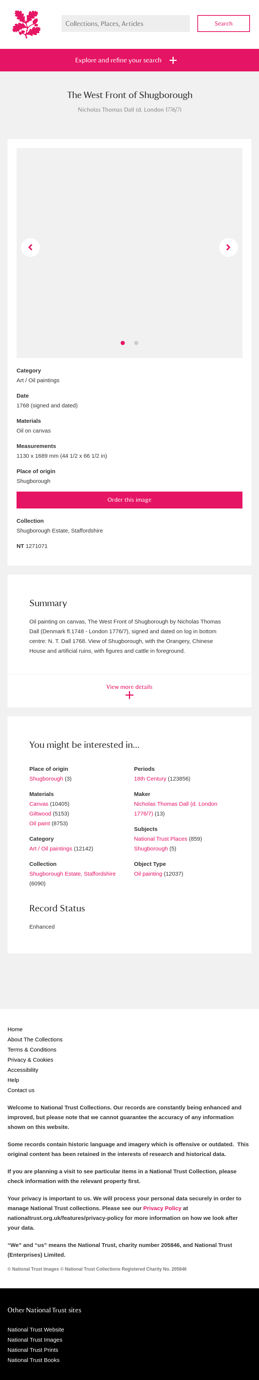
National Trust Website (36, 1329)
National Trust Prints (33, 1350)
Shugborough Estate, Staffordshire (72, 873)
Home (15, 1029)
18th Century (150, 778)
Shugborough (46, 778)
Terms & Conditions (32, 1049)
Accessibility (23, 1070)
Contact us (21, 1090)
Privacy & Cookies (30, 1059)
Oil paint (39, 823)
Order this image (129, 499)
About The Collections (35, 1039)
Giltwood (40, 813)
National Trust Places (161, 838)
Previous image (30, 247)
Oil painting (148, 873)
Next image (228, 247)
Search (224, 23)
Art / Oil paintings (50, 848)
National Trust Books (33, 1360)
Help (13, 1080)
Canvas (38, 803)
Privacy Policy (162, 1208)
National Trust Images (35, 1339)
